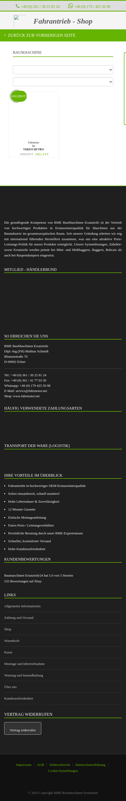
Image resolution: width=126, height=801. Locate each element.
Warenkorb (11, 641)
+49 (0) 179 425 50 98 (35, 386)
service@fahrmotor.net (31, 391)
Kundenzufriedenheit (18, 698)
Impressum (24, 765)
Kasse (8, 652)
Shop (7, 629)
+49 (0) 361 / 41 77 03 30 (28, 380)
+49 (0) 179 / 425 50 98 (89, 6)
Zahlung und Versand (18, 618)
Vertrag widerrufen (23, 730)
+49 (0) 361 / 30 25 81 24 (40, 6)
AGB (40, 765)
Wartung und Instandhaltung (23, 675)
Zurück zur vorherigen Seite (41, 35)
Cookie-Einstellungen (63, 771)
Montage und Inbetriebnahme (24, 664)
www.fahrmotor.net (26, 396)
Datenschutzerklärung (90, 765)
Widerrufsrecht (59, 765)
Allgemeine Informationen (22, 606)
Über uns (10, 687)
